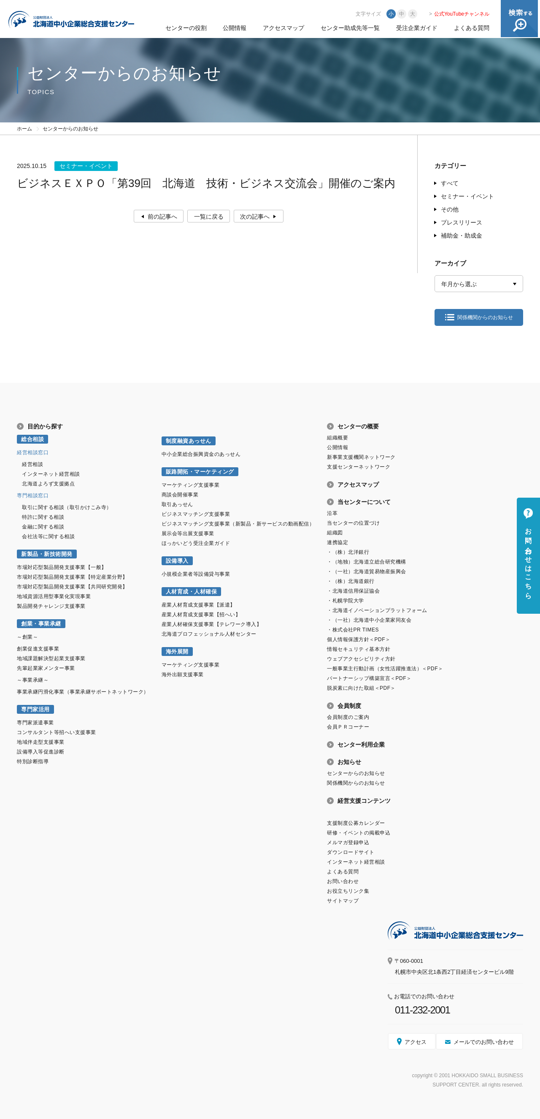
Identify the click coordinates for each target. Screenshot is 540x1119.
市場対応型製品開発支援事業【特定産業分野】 (72, 577)
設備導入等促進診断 (41, 752)
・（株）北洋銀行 (348, 552)
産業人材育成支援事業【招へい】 (201, 615)
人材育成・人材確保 (191, 591)
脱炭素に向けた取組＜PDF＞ (361, 688)
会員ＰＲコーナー (348, 727)
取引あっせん (177, 504)
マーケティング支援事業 (191, 485)
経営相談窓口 (33, 452)
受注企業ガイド (416, 28)
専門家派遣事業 (35, 723)
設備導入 (177, 561)
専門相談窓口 (33, 496)
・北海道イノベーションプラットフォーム (377, 610)
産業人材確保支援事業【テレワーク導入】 (212, 624)
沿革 (332, 513)
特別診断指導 (33, 761)
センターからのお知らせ (356, 773)
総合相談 (32, 439)
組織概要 (337, 438)
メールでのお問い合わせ (484, 1042)
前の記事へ (162, 216)
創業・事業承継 (41, 623)
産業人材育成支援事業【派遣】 (198, 605)
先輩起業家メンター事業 (46, 668)
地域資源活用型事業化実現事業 (54, 596)
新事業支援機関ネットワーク (361, 457)
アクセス (416, 1042)
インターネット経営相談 (51, 474)
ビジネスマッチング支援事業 (196, 514)
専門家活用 (35, 709)
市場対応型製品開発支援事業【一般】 (62, 567)
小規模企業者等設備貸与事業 (196, 574)
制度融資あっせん (188, 441)
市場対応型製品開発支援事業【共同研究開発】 (72, 587)
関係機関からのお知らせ (485, 317)
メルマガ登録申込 (348, 842)
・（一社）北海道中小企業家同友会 (369, 620)
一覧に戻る (209, 216)
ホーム (24, 129)
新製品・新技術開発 (47, 554)
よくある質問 (471, 28)
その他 (450, 209)
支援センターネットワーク (358, 467)
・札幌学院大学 (345, 601)
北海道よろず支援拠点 (48, 484)
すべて (450, 183)
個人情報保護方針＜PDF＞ (358, 639)
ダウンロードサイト (351, 852)
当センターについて (364, 502)
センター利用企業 (361, 744)
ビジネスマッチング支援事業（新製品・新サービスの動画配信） (238, 524)
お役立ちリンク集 (348, 891)
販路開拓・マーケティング (200, 472)
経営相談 (32, 464)
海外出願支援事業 (183, 674)
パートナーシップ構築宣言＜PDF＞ (369, 678)
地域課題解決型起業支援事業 (51, 658)
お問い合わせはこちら (528, 559)
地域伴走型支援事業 (41, 742)
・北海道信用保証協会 (353, 591)
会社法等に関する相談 (48, 536)
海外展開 (177, 651)
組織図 (335, 533)
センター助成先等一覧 (350, 28)
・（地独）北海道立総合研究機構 (366, 562)
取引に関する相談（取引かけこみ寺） (67, 507)
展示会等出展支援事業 (188, 533)
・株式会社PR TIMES (353, 630)
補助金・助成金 (461, 235)
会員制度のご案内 (348, 717)
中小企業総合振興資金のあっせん (201, 454)
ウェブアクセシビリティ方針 (361, 659)
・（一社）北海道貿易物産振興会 (366, 571)
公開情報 (234, 28)
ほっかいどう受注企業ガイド (196, 543)
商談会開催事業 (180, 495)
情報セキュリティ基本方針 (358, 649)
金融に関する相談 (43, 527)
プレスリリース (461, 222)
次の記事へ (255, 216)
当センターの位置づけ (353, 523)
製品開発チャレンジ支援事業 (51, 606)
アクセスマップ (283, 28)
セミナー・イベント (467, 196)
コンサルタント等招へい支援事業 (56, 732)
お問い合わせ (343, 881)
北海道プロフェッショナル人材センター (209, 634)
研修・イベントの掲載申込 (358, 833)
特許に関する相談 (43, 517)
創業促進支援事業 (38, 649)
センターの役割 (186, 28)
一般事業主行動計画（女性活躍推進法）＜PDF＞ (385, 669)
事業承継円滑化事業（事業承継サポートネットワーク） (83, 692)
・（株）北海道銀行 (351, 581)
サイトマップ (343, 901)
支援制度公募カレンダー (356, 823)
